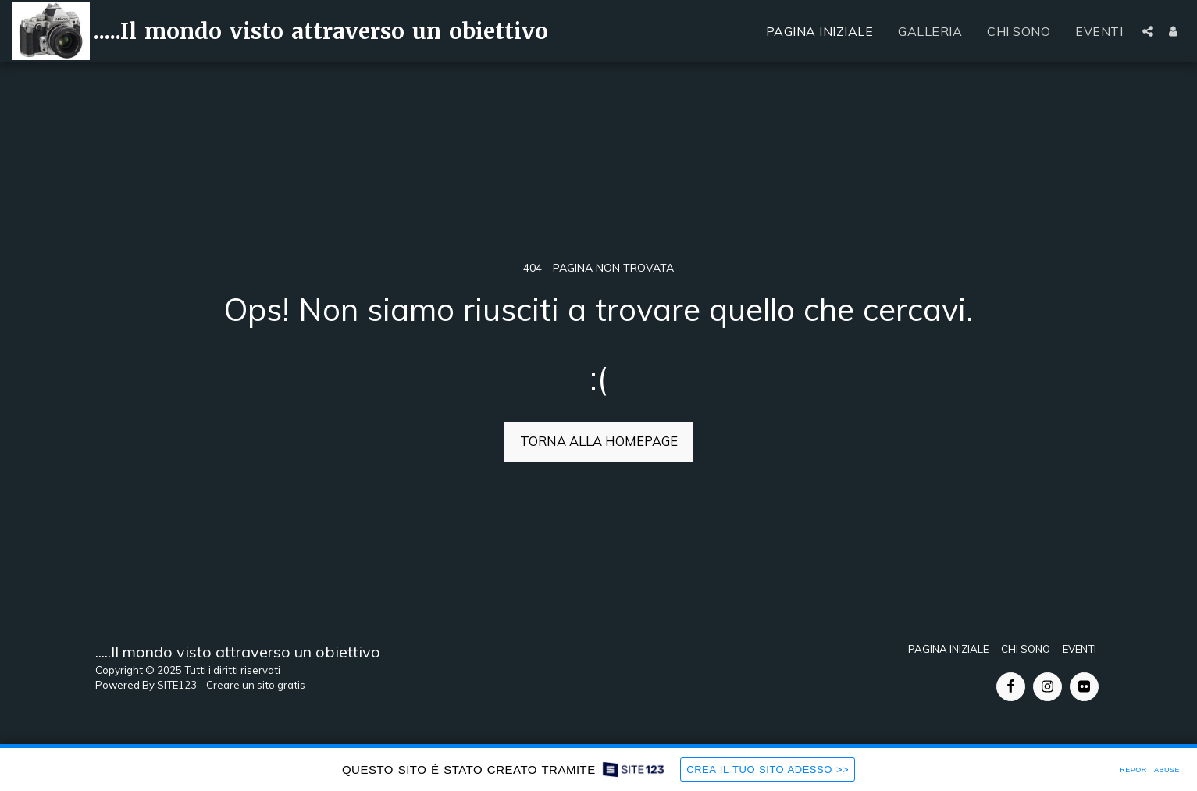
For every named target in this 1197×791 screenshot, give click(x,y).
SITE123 (177, 685)
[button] (1148, 31)
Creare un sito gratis (255, 685)
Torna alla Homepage (599, 441)
